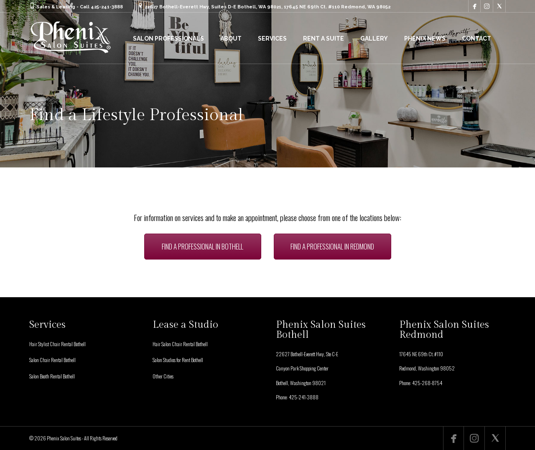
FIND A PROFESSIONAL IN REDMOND (332, 246)
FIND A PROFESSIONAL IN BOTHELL (202, 246)
